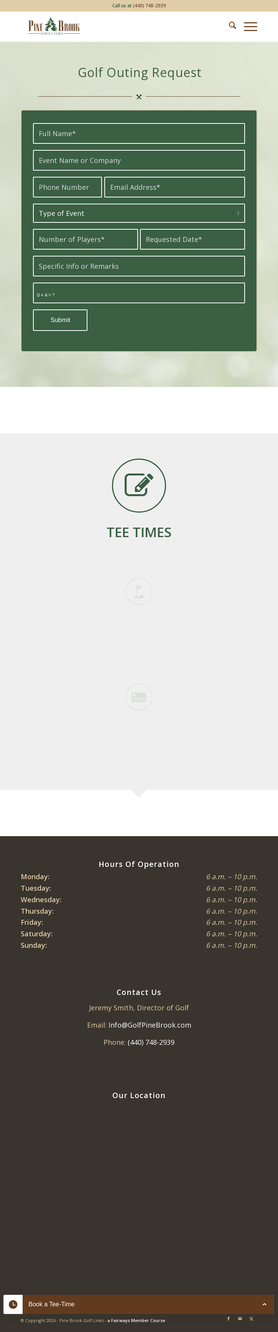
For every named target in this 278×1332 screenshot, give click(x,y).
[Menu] (246, 26)
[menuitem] (228, 26)
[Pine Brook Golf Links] (115, 26)
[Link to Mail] (240, 1318)
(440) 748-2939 (149, 5)
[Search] (228, 26)
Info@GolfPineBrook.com (150, 1024)
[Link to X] (251, 1318)
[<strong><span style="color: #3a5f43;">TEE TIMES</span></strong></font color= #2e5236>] (139, 532)
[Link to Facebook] (228, 1318)
